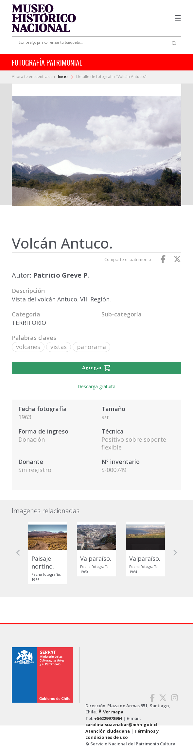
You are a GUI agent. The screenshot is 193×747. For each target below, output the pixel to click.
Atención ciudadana (107, 731)
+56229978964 (108, 718)
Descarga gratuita (96, 386)
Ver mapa (110, 712)
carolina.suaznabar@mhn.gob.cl (121, 724)
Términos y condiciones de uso (122, 734)
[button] (18, 553)
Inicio (63, 76)
